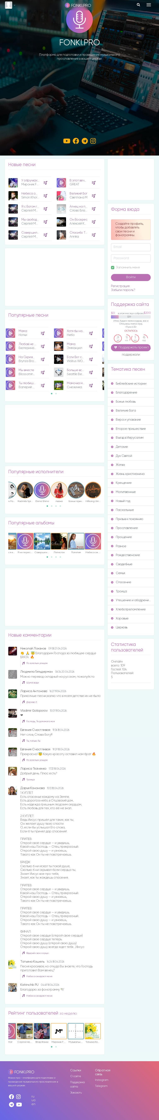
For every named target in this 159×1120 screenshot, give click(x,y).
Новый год (120, 501)
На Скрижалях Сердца (35, 357)
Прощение (121, 537)
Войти (131, 277)
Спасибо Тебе (80, 232)
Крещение (121, 482)
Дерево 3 (29, 702)
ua (33, 1100)
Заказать (76, 1092)
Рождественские (125, 555)
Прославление (124, 528)
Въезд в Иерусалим (127, 437)
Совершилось (31, 232)
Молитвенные (123, 492)
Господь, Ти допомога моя (38, 721)
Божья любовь (123, 401)
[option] (29, 207)
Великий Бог (78, 193)
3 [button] (57, 507)
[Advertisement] (79, 95)
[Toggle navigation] (148, 5)
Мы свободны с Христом (38, 219)
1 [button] (53, 395)
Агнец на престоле (84, 206)
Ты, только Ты (31, 741)
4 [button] (62, 507)
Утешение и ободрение (131, 600)
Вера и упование (126, 419)
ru (32, 1096)
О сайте (75, 1076)
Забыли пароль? (123, 290)
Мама (23, 331)
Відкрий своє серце (35, 953)
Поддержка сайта (77, 1084)
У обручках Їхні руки (35, 180)
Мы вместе (26, 370)
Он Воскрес (78, 219)
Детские (119, 446)
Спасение (121, 582)
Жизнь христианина (128, 474)
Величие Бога (123, 410)
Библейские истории (128, 383)
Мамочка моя (76, 383)
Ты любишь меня (31, 383)
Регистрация (120, 286)
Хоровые (120, 618)
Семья (118, 573)
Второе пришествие (128, 428)
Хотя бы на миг (77, 331)
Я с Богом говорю (34, 206)
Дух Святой (121, 455)
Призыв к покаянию (127, 519)
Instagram (101, 1080)
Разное (118, 546)
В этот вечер (79, 180)
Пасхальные (122, 510)
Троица (28, 779)
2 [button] (57, 395)
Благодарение (124, 392)
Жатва (118, 464)
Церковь (119, 627)
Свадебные (121, 564)
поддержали (131, 355)
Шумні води (30, 682)
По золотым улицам (35, 663)
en (33, 1104)
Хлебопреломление (128, 609)
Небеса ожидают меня (38, 193)
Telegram (101, 1086)
